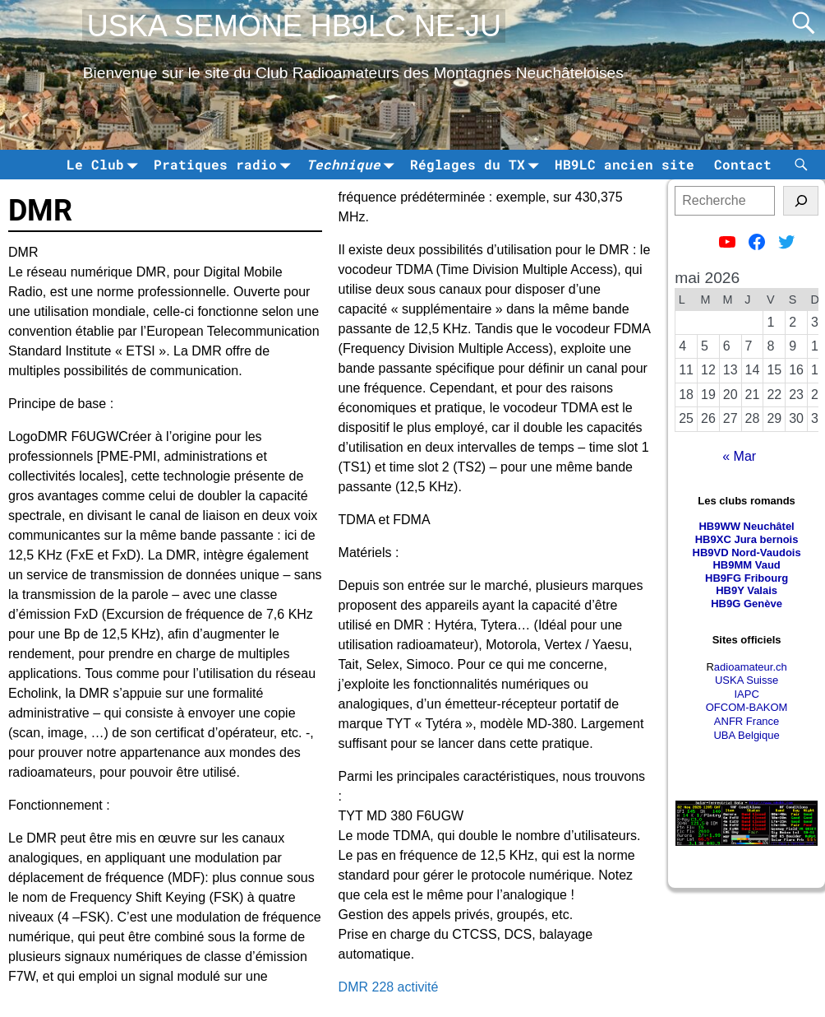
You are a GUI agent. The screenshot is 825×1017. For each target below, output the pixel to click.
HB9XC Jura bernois (747, 539)
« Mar (739, 456)
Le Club (105, 164)
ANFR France (746, 721)
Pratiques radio (225, 164)
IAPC (746, 694)
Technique (353, 164)
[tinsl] (800, 201)
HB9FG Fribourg (746, 578)
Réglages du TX (477, 164)
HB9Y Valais (746, 590)
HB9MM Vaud (746, 565)
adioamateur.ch (750, 667)
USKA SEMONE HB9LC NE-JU (294, 26)
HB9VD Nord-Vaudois (747, 552)
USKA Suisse (746, 680)
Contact (743, 164)
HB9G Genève (746, 603)
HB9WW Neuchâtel (746, 526)
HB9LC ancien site (624, 164)
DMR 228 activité (389, 987)
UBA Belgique (746, 735)
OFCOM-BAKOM (747, 707)
